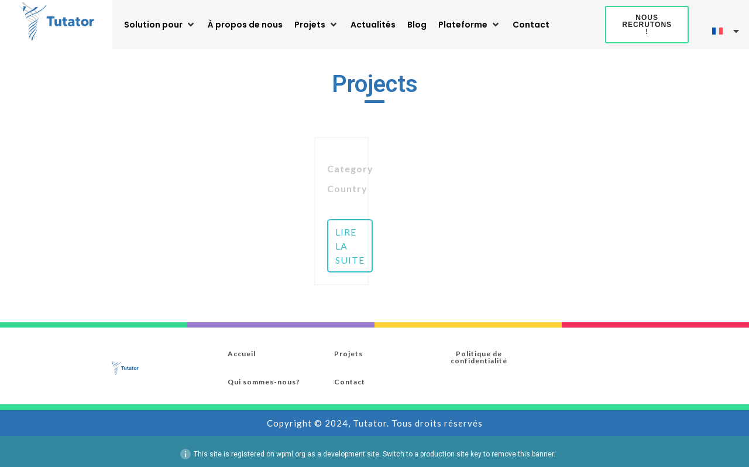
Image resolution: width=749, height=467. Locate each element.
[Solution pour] (160, 25)
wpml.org (290, 455)
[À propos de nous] (245, 25)
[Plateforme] (469, 25)
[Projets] (316, 25)
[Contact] (531, 25)
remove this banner (523, 455)
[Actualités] (373, 25)
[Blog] (416, 25)
